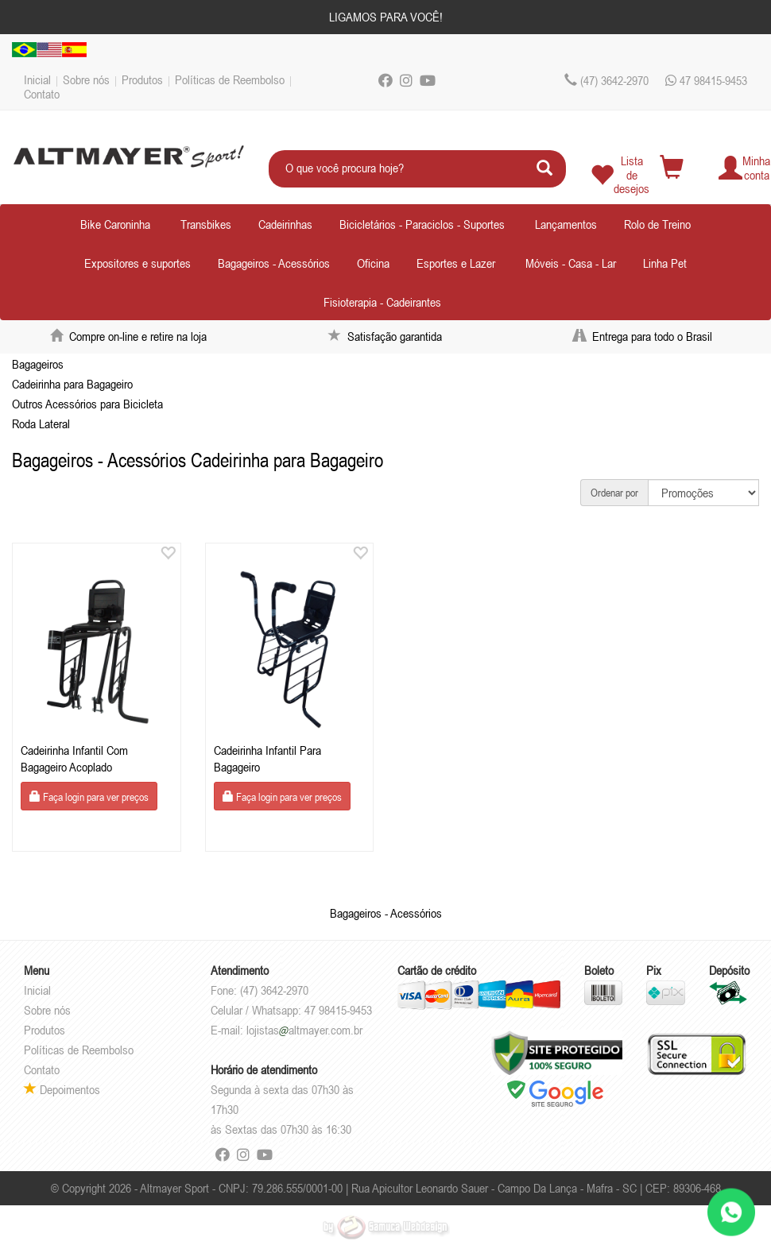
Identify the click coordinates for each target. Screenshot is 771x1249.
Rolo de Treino (657, 224)
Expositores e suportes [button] (137, 263)
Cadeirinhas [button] (285, 224)
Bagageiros (38, 364)
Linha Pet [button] (665, 263)
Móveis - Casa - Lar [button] (570, 263)
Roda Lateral (41, 423)
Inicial (37, 79)
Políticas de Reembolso (230, 79)
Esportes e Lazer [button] (455, 263)
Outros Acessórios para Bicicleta (87, 403)
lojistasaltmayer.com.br (304, 1030)
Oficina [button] (373, 263)
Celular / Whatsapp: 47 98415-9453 (291, 1010)
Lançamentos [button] (566, 224)
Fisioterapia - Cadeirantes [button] (382, 302)
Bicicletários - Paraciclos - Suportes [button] (422, 224)
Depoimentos (62, 1089)
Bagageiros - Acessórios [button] (274, 263)
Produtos (142, 79)
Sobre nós (86, 79)
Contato (42, 94)
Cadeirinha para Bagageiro (72, 384)
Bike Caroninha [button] (115, 224)
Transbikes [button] (205, 224)
